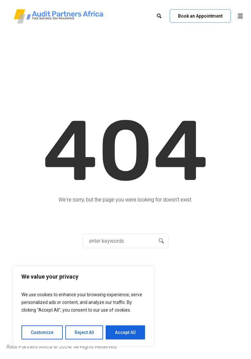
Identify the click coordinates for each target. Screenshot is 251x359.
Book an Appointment (200, 16)
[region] (83, 306)
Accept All (125, 332)
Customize (42, 332)
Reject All (84, 332)
